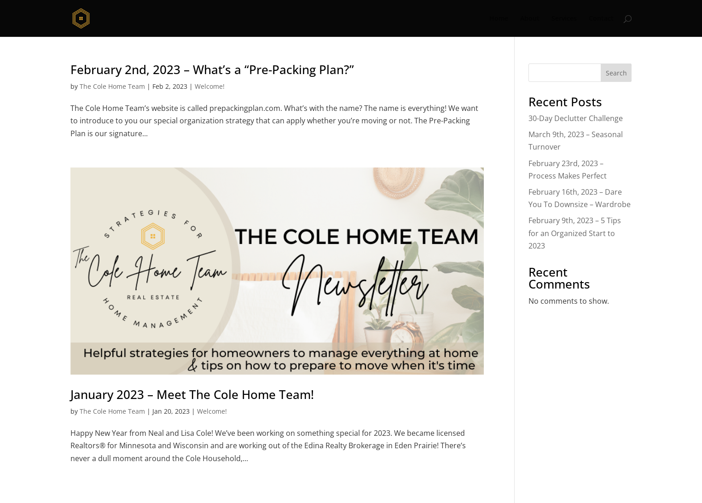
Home (498, 19)
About (530, 19)
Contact (601, 19)
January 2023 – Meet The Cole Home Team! (192, 394)
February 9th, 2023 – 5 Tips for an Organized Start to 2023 (574, 232)
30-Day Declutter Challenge (575, 118)
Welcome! (210, 86)
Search (616, 73)
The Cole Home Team (112, 86)
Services (564, 19)
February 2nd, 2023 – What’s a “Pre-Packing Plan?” (212, 69)
